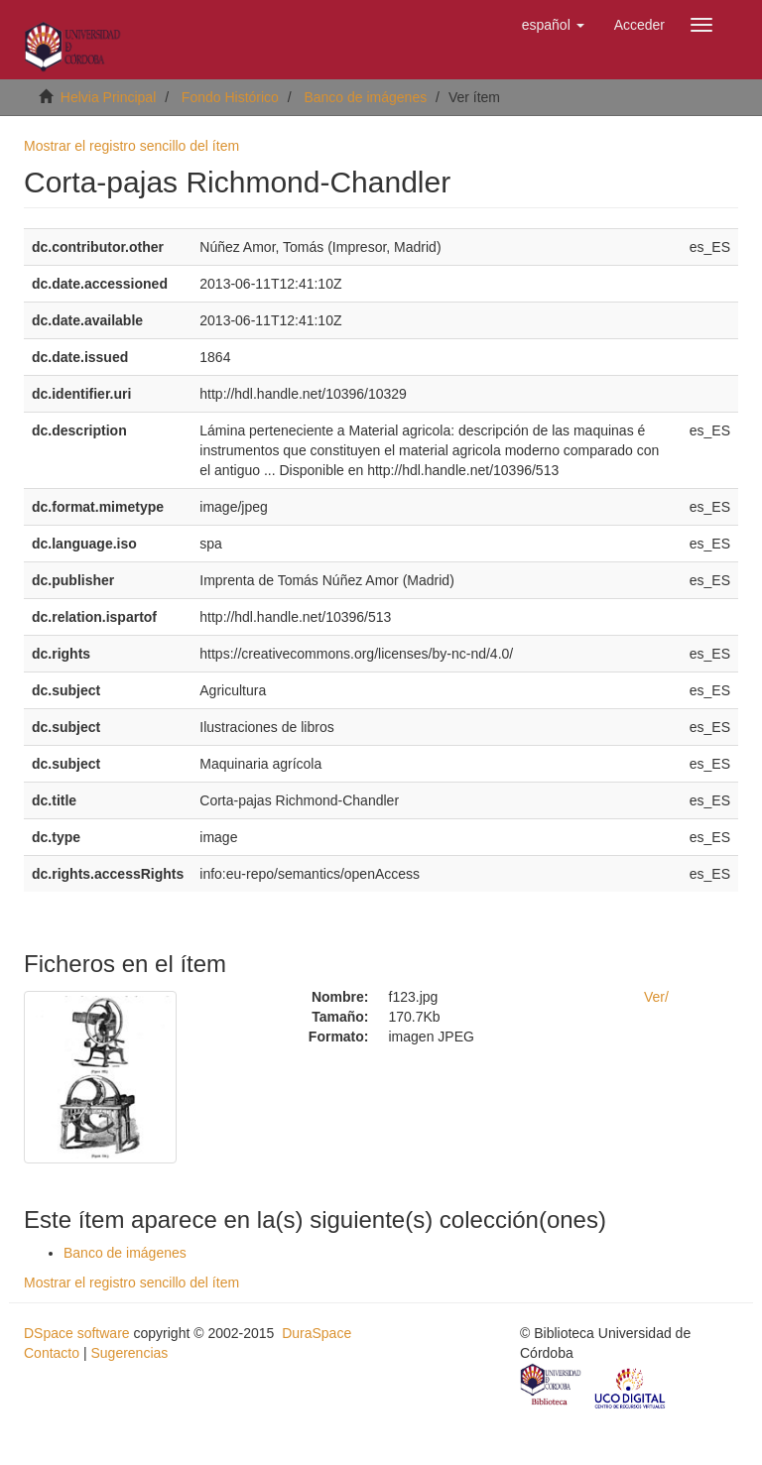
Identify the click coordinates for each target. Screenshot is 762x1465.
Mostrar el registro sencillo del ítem (131, 146)
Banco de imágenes (365, 97)
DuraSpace (316, 1333)
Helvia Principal (108, 97)
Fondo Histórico (230, 97)
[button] (553, 25)
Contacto (51, 1353)
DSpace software (77, 1333)
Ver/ (656, 997)
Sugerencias (129, 1353)
